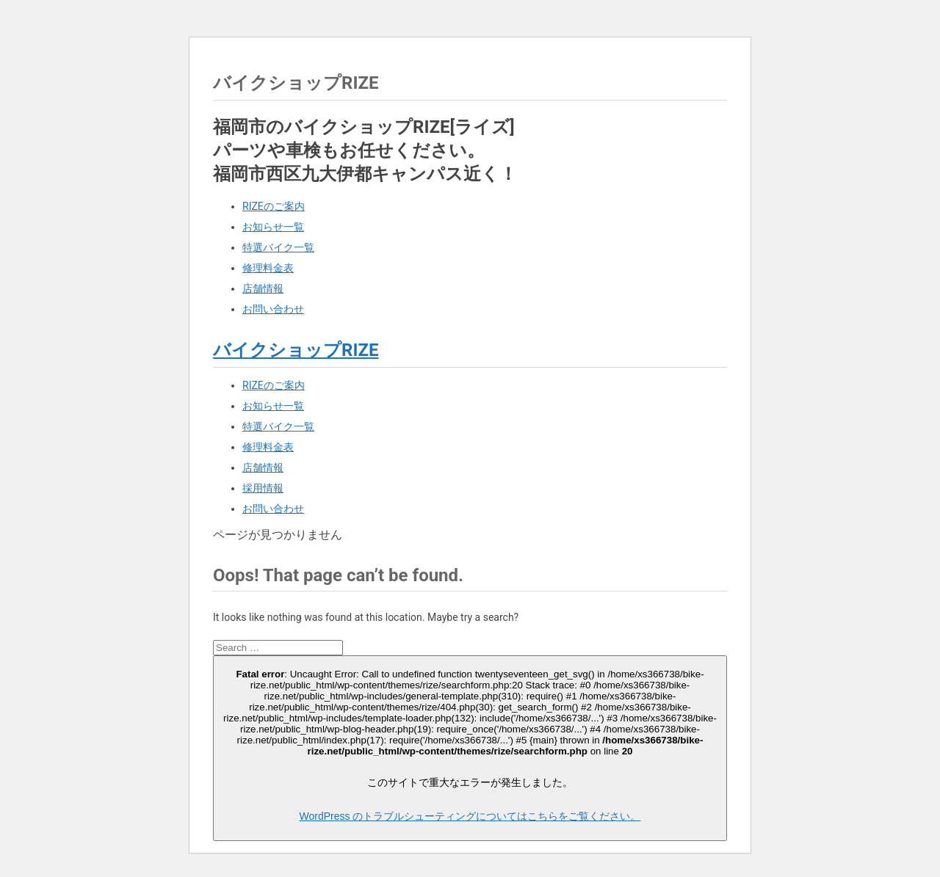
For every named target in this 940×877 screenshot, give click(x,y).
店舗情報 (262, 288)
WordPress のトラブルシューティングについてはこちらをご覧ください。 (470, 816)
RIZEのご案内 (273, 206)
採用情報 (262, 488)
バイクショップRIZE (295, 350)
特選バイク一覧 (278, 247)
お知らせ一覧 (273, 227)
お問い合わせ (273, 309)
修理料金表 (268, 268)
